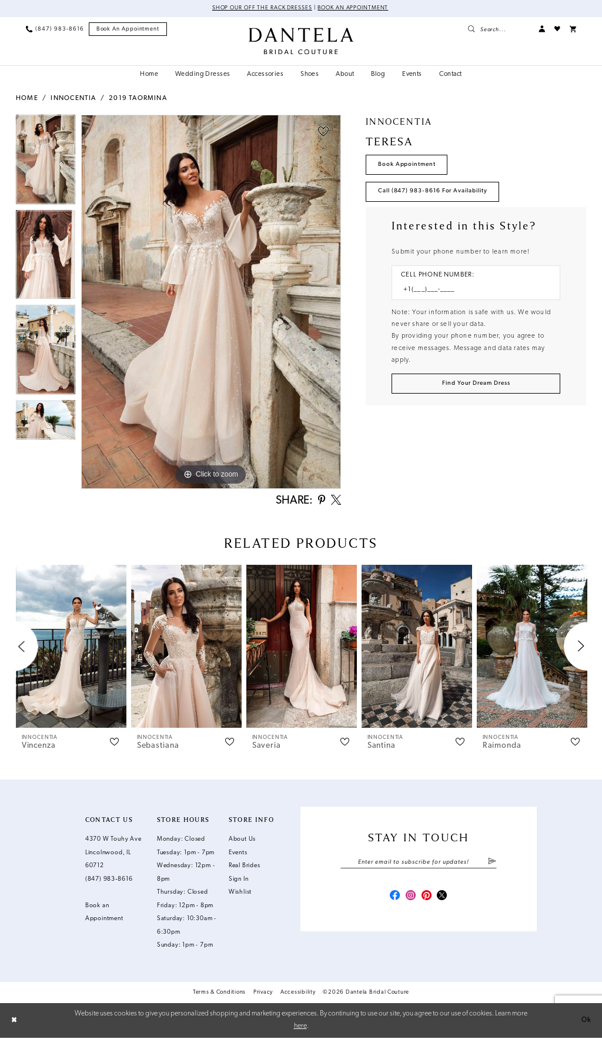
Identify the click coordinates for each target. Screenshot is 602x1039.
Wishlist (240, 894)
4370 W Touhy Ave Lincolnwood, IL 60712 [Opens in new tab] (113, 854)
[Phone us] (54, 29)
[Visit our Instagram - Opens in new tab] (410, 898)
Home (27, 99)
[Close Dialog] (14, 1021)
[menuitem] (54, 29)
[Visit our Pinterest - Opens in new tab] (427, 898)
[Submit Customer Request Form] (476, 385)
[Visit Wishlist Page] (557, 29)
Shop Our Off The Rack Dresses (260, 8)
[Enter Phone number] (471, 292)
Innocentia (73, 99)
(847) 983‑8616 (109, 880)
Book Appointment (407, 164)
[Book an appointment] (128, 29)
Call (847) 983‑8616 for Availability (433, 192)
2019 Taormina (138, 99)
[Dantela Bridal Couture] (301, 41)
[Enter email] (418, 863)
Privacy (263, 994)
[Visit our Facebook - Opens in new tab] (393, 898)
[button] (542, 29)
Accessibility (298, 994)
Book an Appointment (354, 8)
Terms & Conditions (219, 994)
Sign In (239, 880)
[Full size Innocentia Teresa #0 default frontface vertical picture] (211, 302)
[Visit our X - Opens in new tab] (443, 898)
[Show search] (498, 29)
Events (238, 854)
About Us (242, 841)
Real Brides (244, 867)
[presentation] (71, 648)
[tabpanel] (45, 163)
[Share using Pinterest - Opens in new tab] (320, 501)
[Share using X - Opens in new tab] (335, 501)
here (300, 1027)
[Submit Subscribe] (492, 863)
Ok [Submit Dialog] (586, 1021)
